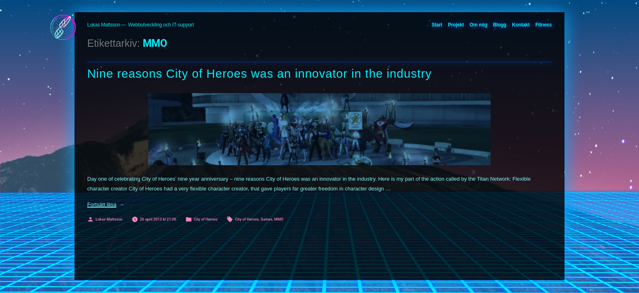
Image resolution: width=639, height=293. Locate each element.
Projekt (456, 25)
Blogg (500, 25)
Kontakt (521, 25)
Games (266, 219)
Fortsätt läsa (105, 204)
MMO (279, 219)
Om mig (478, 25)
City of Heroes (206, 219)
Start (437, 25)
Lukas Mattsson (103, 25)
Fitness (543, 25)
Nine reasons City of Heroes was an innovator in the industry (259, 73)
